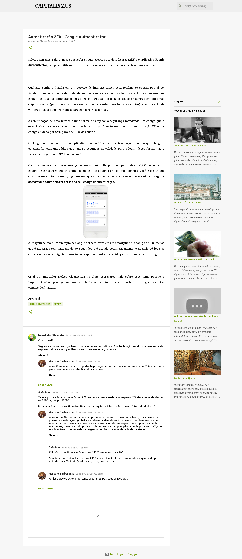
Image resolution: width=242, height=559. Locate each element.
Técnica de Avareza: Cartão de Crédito (195, 259)
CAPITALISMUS (53, 6)
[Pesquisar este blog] (195, 6)
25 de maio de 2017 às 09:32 (79, 335)
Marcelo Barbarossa (61, 361)
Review (57, 304)
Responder (45, 385)
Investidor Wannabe (51, 335)
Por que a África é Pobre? (188, 202)
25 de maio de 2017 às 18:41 (89, 474)
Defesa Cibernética (40, 304)
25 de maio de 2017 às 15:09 (75, 447)
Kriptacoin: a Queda (184, 378)
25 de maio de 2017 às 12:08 (89, 412)
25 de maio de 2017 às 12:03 (89, 361)
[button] (30, 48)
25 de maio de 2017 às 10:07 (65, 392)
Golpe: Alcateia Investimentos (190, 145)
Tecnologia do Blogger (121, 554)
